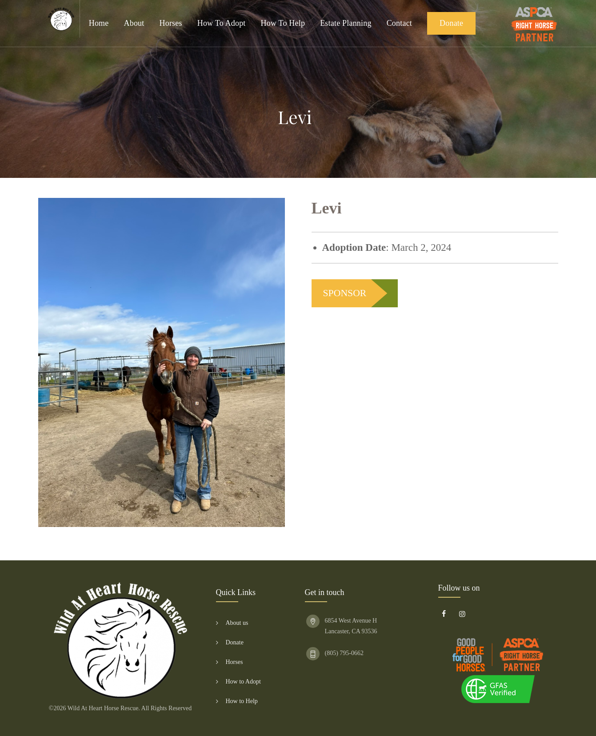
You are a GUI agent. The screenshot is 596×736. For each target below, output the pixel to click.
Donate (451, 23)
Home (99, 23)
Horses (171, 23)
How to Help (283, 23)
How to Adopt (221, 23)
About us (237, 622)
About (134, 23)
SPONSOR (345, 293)
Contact (399, 23)
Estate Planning (345, 23)
